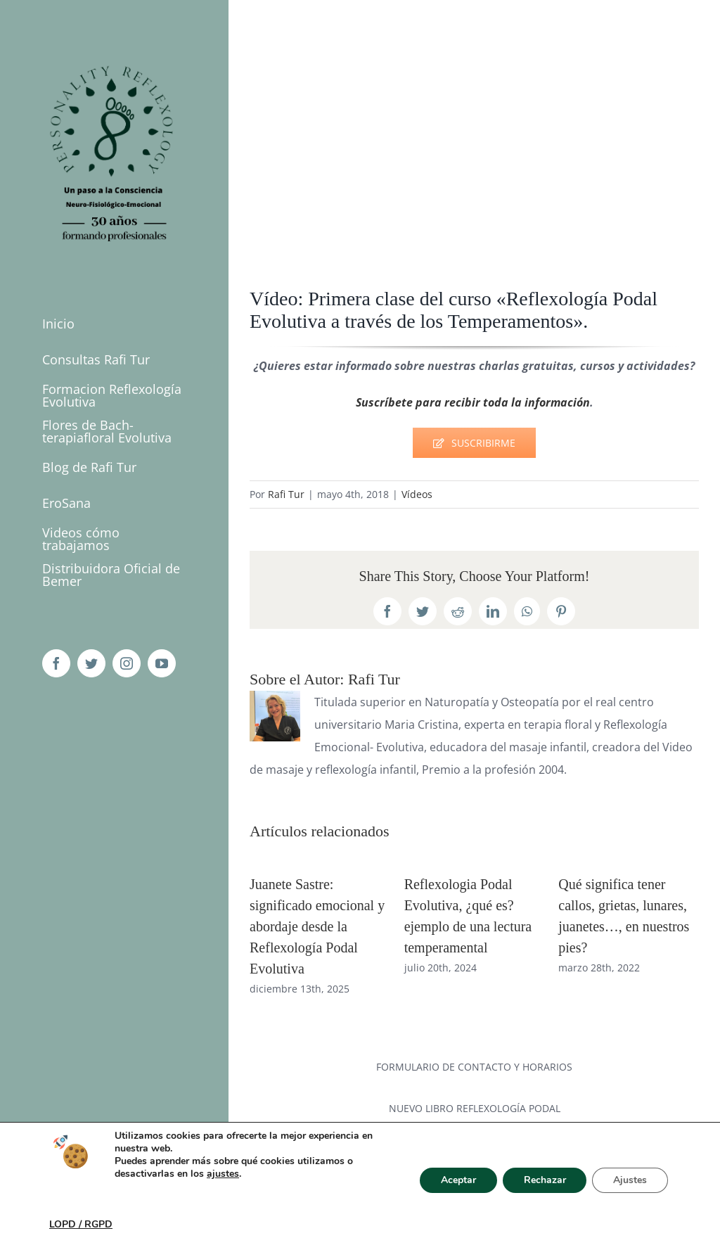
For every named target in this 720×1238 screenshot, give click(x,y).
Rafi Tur (286, 494)
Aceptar (457, 1180)
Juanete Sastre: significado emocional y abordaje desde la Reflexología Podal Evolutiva (317, 926)
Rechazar (544, 1180)
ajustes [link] (223, 1173)
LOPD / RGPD (80, 1224)
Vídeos (416, 494)
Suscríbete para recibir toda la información (473, 402)
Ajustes (630, 1180)
